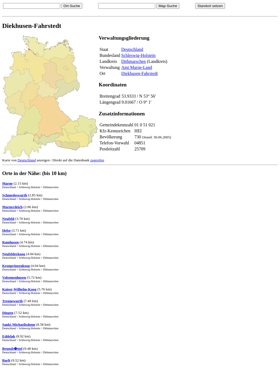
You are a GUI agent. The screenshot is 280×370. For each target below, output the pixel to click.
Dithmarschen (133, 61)
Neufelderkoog (13, 254)
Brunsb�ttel (12, 348)
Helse (6, 230)
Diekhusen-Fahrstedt (139, 73)
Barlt (6, 360)
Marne (7, 183)
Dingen (7, 313)
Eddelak (8, 336)
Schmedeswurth (14, 195)
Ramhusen (10, 242)
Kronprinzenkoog (16, 266)
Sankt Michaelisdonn (18, 324)
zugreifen (97, 160)
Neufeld (8, 219)
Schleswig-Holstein (138, 55)
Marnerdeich (12, 207)
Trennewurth (12, 301)
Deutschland (132, 49)
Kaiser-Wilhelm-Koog (19, 289)
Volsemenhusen (14, 277)
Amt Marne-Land (136, 67)
